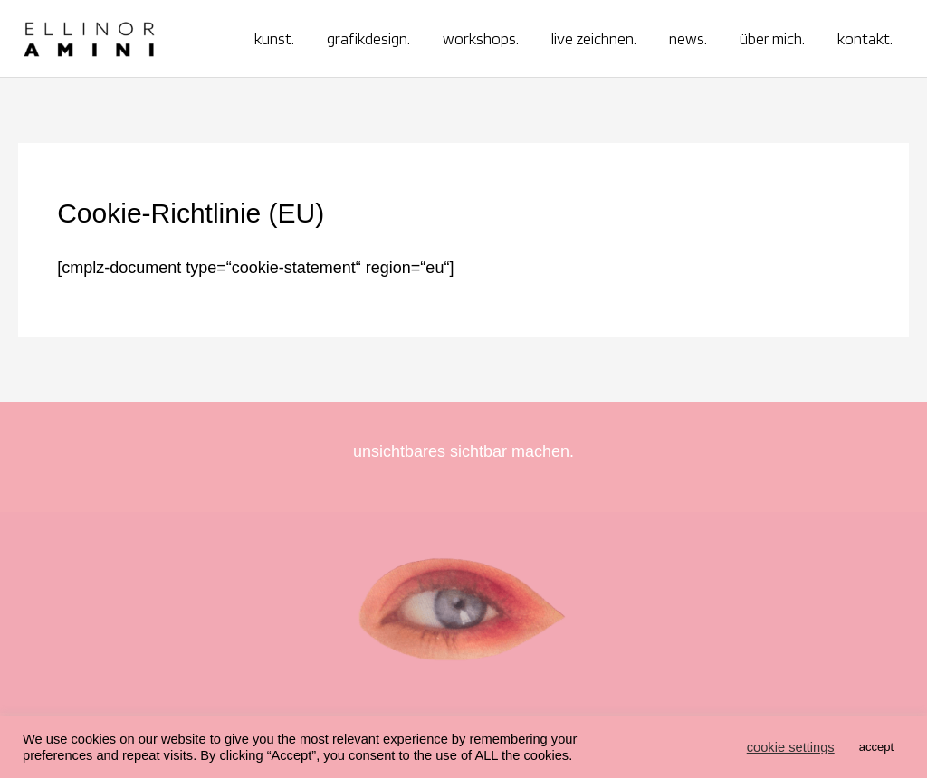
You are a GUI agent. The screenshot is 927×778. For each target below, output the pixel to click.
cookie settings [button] (791, 747)
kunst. (274, 38)
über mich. (772, 38)
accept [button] (876, 747)
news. (688, 38)
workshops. (481, 38)
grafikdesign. (368, 38)
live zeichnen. (593, 38)
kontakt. (865, 38)
